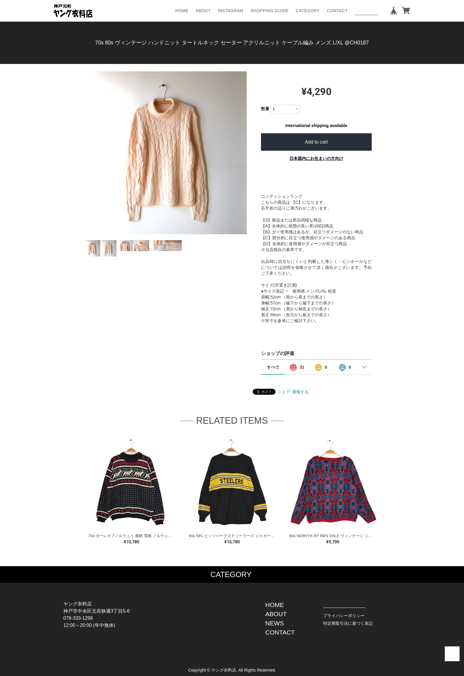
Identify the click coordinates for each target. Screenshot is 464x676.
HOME (181, 10)
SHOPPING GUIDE (269, 10)
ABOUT (203, 10)
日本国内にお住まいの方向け (316, 158)
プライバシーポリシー (344, 615)
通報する (300, 391)
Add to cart (316, 141)
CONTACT (337, 10)
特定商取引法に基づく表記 (348, 623)
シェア (284, 391)
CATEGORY (308, 10)
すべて (273, 367)
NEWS (274, 623)
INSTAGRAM (231, 10)
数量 (265, 108)
